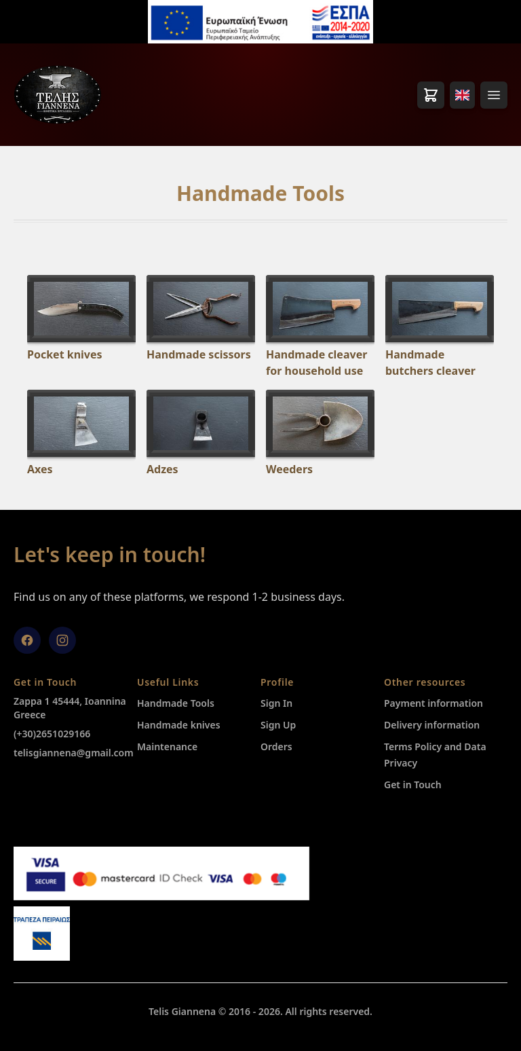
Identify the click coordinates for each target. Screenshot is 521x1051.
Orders (276, 746)
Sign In (276, 703)
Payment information (433, 703)
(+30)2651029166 (52, 733)
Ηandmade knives (178, 724)
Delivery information (432, 724)
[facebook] (27, 640)
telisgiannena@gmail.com (74, 752)
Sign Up (278, 724)
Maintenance (167, 746)
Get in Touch (413, 784)
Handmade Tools (175, 703)
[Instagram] (62, 640)
